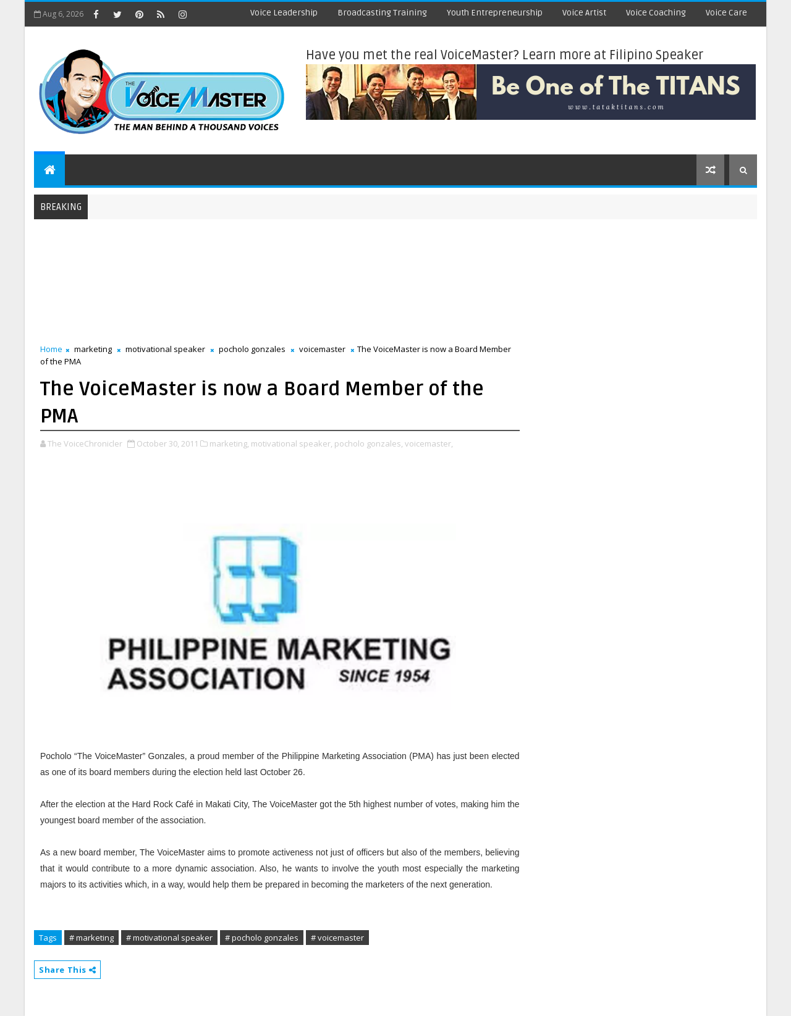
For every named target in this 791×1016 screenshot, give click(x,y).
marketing (93, 349)
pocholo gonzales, (368, 443)
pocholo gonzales (252, 349)
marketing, (229, 443)
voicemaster (322, 349)
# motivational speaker (169, 937)
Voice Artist (584, 12)
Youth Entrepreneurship (495, 12)
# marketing (91, 937)
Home (51, 349)
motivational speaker (165, 349)
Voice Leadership (284, 12)
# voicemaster (337, 937)
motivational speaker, (291, 443)
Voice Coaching (656, 12)
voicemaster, (429, 443)
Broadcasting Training (382, 12)
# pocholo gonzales (261, 937)
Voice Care (726, 12)
